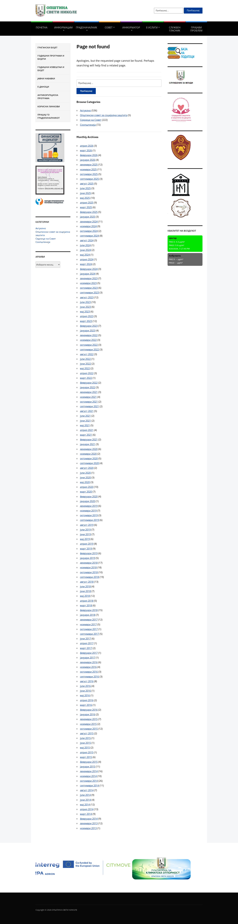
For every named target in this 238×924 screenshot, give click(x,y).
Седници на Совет (46, 238)
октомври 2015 (89, 728)
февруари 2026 (89, 155)
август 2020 (86, 468)
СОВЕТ (108, 27)
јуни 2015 (85, 743)
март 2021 (86, 434)
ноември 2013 (88, 828)
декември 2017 (89, 619)
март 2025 (86, 207)
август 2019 (86, 525)
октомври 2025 (89, 174)
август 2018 (86, 581)
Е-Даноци (43, 86)
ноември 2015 (88, 724)
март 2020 (86, 491)
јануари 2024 (87, 273)
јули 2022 (85, 359)
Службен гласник (174, 29)
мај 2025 (85, 198)
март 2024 (86, 264)
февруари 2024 (89, 269)
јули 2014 (85, 795)
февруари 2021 (89, 439)
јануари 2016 (87, 714)
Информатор (131, 27)
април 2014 (86, 809)
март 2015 (86, 757)
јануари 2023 (87, 330)
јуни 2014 (85, 800)
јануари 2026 (87, 160)
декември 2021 (89, 392)
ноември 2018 (88, 567)
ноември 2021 (88, 397)
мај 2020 (85, 482)
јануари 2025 (87, 216)
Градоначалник (86, 27)
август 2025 (86, 183)
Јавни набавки (46, 78)
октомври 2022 (89, 344)
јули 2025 (85, 188)
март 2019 (86, 548)
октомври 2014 (89, 781)
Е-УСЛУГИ (152, 27)
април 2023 (86, 316)
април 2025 (86, 202)
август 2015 (86, 733)
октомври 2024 (89, 231)
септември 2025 (89, 179)
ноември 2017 (88, 624)
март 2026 (86, 150)
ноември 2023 (88, 283)
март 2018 (86, 605)
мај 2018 (85, 596)
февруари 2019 (89, 553)
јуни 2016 (85, 690)
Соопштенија (43, 241)
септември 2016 (89, 676)
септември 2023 (89, 292)
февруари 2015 (89, 762)
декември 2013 (89, 823)
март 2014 (86, 814)
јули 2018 (85, 586)
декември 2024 (89, 221)
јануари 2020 (87, 501)
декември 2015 (89, 719)
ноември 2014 (88, 776)
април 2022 (86, 373)
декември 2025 (89, 164)
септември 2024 (89, 235)
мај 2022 (85, 368)
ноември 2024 (88, 226)
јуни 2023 (85, 307)
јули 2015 (85, 738)
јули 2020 (85, 472)
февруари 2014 (89, 818)
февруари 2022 (89, 382)
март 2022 (86, 378)
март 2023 (86, 321)
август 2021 (86, 411)
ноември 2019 (88, 510)
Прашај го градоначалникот (48, 116)
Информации (63, 27)
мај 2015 (85, 747)
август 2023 (86, 297)
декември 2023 (89, 278)
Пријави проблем (196, 29)
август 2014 (86, 790)
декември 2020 (89, 449)
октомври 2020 (89, 458)
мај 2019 (85, 539)
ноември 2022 (88, 340)
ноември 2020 (88, 453)
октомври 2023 (89, 288)
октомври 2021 (89, 401)
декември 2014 (89, 771)
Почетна (41, 27)
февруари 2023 (89, 326)
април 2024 (86, 259)
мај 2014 (85, 804)
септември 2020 (89, 463)
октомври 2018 (89, 572)
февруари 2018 (89, 610)
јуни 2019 (85, 534)
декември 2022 (89, 335)
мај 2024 (85, 254)
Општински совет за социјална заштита (103, 115)
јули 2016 (85, 686)
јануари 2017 (87, 657)
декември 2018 (89, 562)
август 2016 (86, 681)
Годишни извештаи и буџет (50, 69)
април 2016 (86, 700)
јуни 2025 (85, 193)
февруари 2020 (89, 496)
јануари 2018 (87, 615)
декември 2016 (89, 662)
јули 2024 (85, 245)
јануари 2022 (87, 387)
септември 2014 (89, 785)
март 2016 (86, 705)
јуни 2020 (85, 477)
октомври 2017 (89, 629)
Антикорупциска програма (47, 97)
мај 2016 (85, 695)
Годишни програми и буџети (50, 57)
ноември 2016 (88, 667)
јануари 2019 (87, 558)
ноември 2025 (88, 169)
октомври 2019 (89, 515)
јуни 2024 (85, 250)
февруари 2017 (89, 653)
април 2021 (86, 430)
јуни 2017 (85, 638)
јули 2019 (85, 529)
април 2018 (86, 600)
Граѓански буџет (47, 47)
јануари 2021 (87, 444)
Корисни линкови (48, 106)
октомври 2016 (89, 671)
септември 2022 (89, 349)
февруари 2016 (89, 709)
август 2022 (86, 354)
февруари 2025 (89, 212)
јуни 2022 (85, 363)
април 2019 (86, 543)
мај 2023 (85, 311)
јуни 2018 (85, 591)
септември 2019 (89, 520)
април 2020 (86, 487)
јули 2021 (85, 415)
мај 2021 (85, 425)
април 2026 (86, 145)
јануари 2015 (87, 766)
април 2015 (86, 752)
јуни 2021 (85, 420)
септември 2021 (89, 406)
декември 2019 (89, 506)
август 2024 (86, 240)
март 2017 (86, 648)
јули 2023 (85, 302)
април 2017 (86, 643)
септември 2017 (89, 634)
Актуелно (41, 228)
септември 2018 (89, 577)
